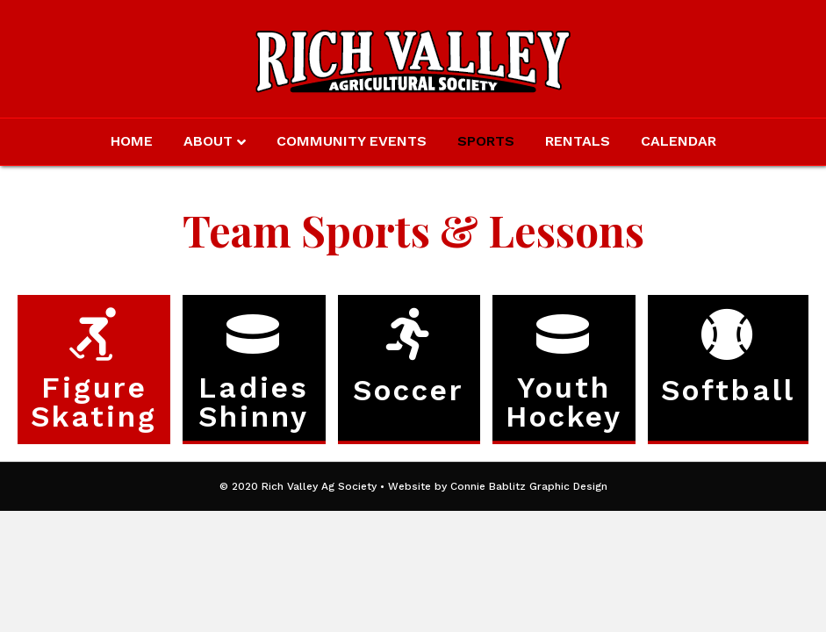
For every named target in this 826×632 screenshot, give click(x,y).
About (208, 141)
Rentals (577, 141)
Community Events (352, 141)
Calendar (678, 141)
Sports (485, 141)
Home (132, 141)
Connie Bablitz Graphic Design (528, 486)
